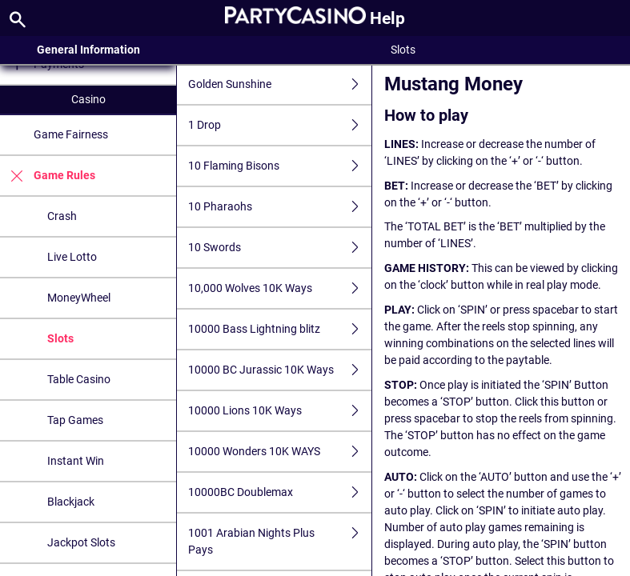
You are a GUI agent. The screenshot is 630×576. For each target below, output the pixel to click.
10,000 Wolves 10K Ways (279, 288)
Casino (88, 99)
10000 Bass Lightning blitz (279, 329)
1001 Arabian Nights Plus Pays (279, 542)
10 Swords (279, 247)
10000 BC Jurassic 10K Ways (279, 370)
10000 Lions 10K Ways (279, 410)
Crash (62, 216)
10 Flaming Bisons (279, 166)
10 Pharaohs (279, 206)
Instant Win (75, 460)
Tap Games (75, 420)
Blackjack (70, 501)
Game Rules (47, 175)
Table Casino (78, 379)
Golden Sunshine (279, 84)
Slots (60, 338)
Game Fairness (71, 134)
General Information (88, 49)
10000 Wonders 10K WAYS (279, 451)
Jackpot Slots (81, 542)
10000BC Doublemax (279, 492)
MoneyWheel (78, 297)
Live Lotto (72, 256)
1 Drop (279, 125)
